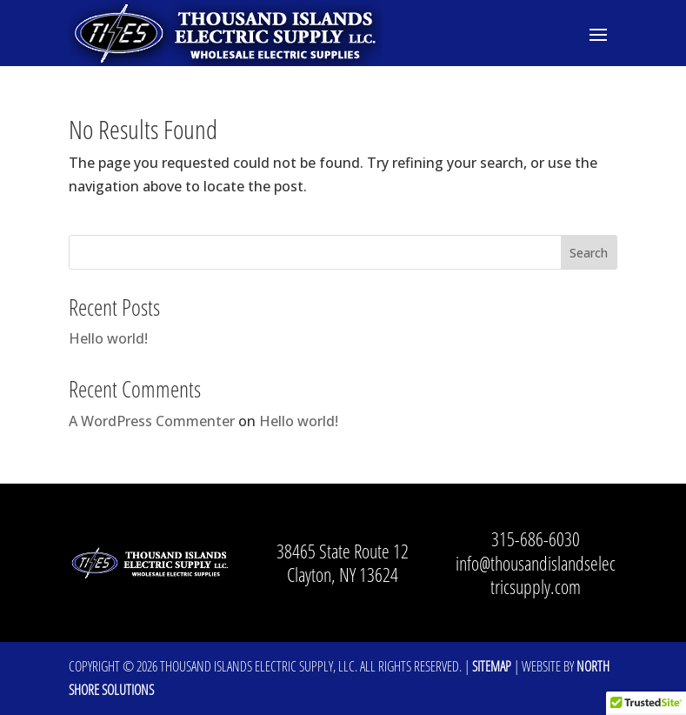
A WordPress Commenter (152, 421)
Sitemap (491, 666)
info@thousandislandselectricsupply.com (536, 574)
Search (588, 252)
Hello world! (108, 338)
